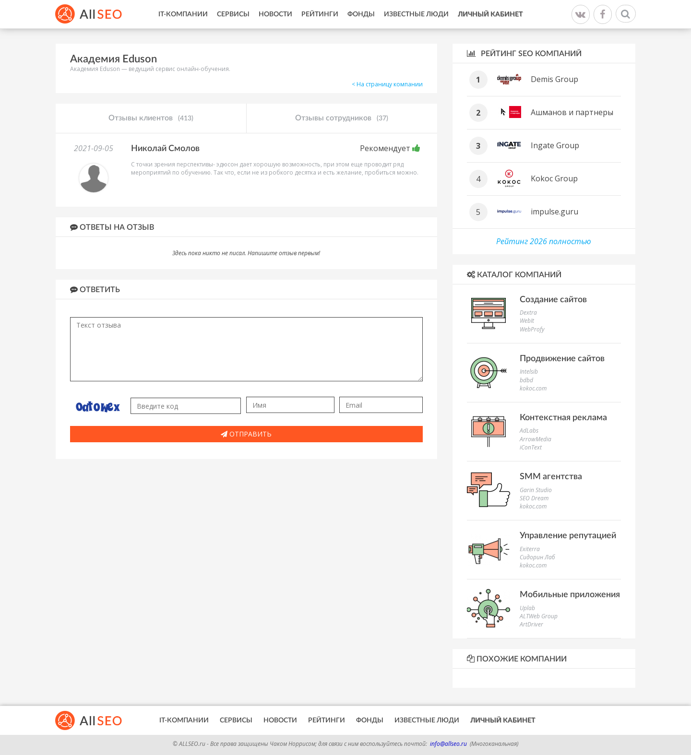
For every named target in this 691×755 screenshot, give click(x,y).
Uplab (527, 608)
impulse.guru (554, 211)
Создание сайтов (553, 299)
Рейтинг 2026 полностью (543, 241)
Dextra (528, 312)
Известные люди (416, 14)
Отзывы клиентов (150, 118)
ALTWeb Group (539, 616)
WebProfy (532, 329)
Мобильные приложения (570, 594)
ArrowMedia (535, 439)
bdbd (526, 380)
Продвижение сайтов (562, 358)
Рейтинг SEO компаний (524, 53)
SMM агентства (551, 476)
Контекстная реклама (563, 417)
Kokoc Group (554, 178)
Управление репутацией (568, 535)
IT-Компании (183, 14)
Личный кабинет (490, 14)
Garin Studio (536, 490)
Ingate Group (555, 145)
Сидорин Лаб (537, 557)
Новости (275, 14)
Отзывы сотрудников (341, 118)
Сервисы (233, 14)
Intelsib (529, 371)
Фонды (361, 14)
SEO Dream (534, 498)
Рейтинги (319, 14)
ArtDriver (531, 624)
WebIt (527, 321)
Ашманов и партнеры (572, 112)
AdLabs (529, 430)
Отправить (246, 433)
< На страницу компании (387, 84)
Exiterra (530, 549)
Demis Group (554, 79)
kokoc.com (533, 388)
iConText (531, 447)
